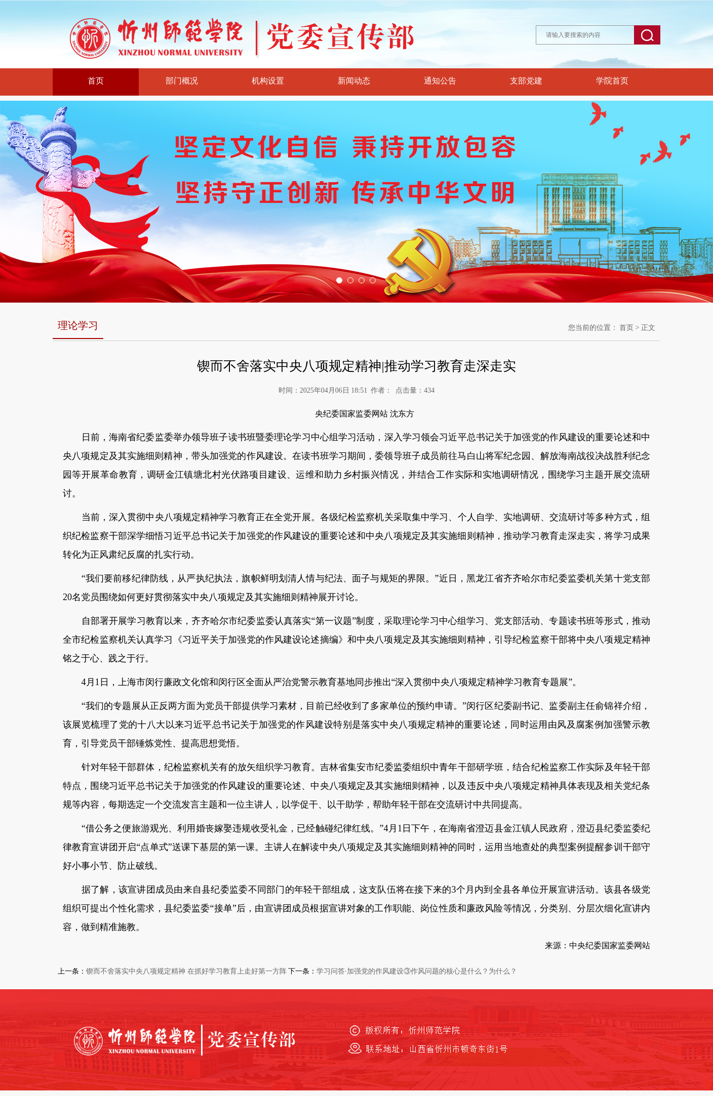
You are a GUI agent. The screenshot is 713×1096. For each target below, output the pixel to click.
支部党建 (526, 80)
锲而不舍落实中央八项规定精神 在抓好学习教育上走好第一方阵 (186, 971)
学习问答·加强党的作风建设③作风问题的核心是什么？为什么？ (416, 971)
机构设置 (268, 80)
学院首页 (612, 80)
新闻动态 (354, 80)
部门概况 (182, 80)
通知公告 (440, 80)
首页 (96, 80)
